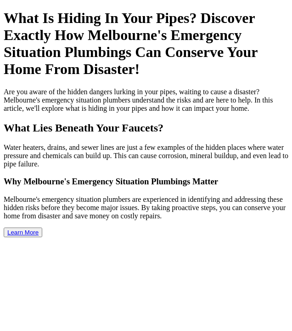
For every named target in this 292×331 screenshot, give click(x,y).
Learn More (23, 232)
